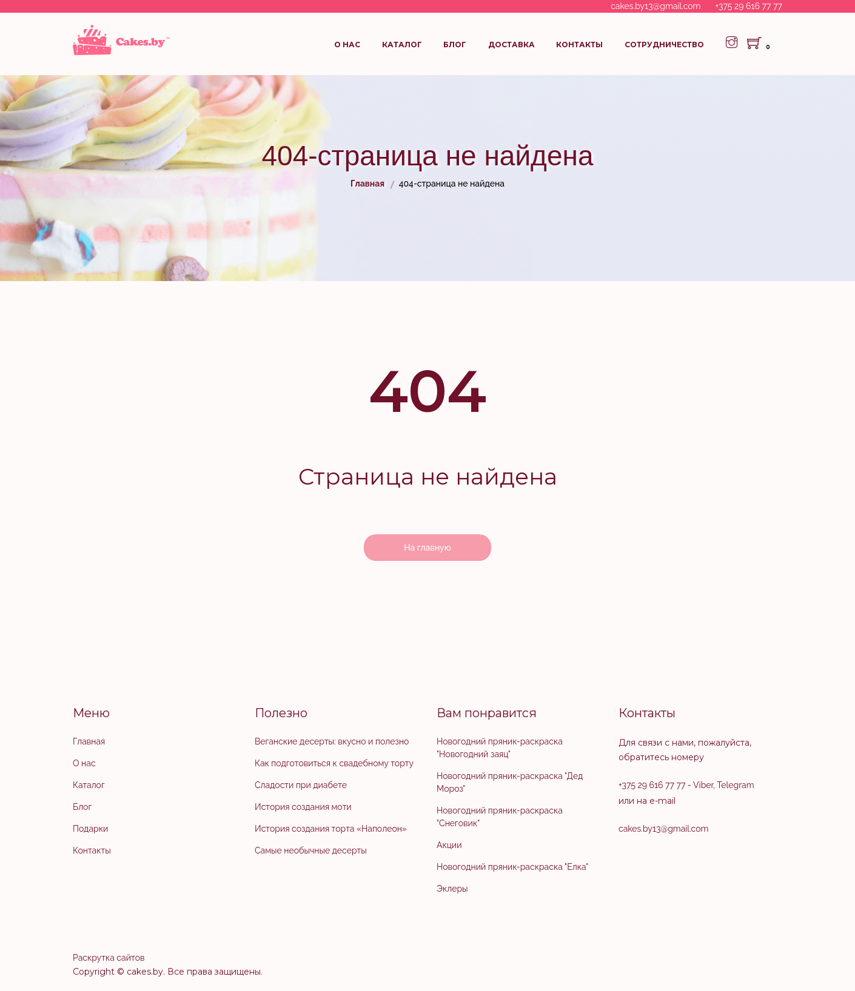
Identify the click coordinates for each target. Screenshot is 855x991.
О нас (347, 44)
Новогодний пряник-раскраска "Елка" (512, 867)
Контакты (579, 44)
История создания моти (303, 807)
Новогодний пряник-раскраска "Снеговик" (500, 817)
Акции (449, 845)
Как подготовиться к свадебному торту (334, 763)
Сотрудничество (664, 44)
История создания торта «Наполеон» (331, 829)
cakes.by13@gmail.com (655, 6)
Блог (454, 44)
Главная (89, 741)
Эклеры (452, 888)
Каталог (402, 44)
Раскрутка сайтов (108, 958)
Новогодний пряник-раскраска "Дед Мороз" (510, 782)
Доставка (511, 44)
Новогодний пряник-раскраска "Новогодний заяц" (500, 748)
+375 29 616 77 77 (749, 6)
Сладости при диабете (301, 785)
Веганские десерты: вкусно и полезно (332, 741)
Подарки (90, 829)
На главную (427, 547)
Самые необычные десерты (311, 850)
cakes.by (145, 971)
